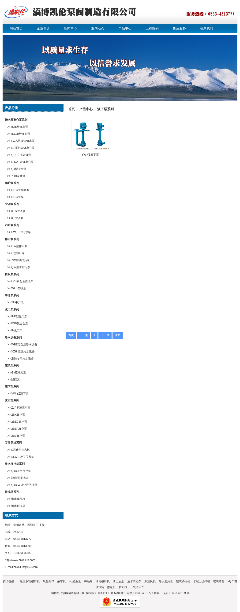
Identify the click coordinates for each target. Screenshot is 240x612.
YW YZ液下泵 (90, 154)
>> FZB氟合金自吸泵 (20, 281)
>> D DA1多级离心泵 (20, 162)
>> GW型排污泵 (17, 246)
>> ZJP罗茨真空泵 (18, 407)
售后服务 (179, 28)
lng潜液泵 (75, 581)
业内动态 (97, 28)
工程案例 (152, 28)
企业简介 (43, 28)
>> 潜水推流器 (16, 506)
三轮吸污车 (137, 587)
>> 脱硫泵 (13, 379)
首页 (71, 109)
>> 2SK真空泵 (16, 414)
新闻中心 (70, 28)
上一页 (83, 335)
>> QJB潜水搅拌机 (19, 471)
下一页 (105, 335)
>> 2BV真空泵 (16, 435)
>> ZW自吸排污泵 (18, 260)
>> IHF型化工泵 (17, 316)
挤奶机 (123, 587)
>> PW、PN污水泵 (19, 232)
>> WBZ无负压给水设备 (22, 344)
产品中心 (124, 28)
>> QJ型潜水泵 (16, 169)
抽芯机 (61, 581)
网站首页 (16, 28)
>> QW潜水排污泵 (18, 267)
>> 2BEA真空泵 (17, 428)
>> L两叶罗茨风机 (18, 449)
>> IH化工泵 (14, 330)
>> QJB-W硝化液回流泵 (22, 485)
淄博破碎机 (103, 581)
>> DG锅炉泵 (15, 197)
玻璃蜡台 (218, 581)
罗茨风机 (150, 581)
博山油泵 (118, 581)
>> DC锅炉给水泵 (18, 190)
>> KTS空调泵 (16, 211)
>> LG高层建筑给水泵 (21, 141)
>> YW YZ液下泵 (18, 393)
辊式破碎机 (183, 581)
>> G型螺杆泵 (16, 253)
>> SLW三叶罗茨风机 (20, 456)
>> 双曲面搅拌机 (17, 478)
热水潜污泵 (166, 581)
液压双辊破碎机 (30, 581)
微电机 (111, 587)
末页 (117, 335)
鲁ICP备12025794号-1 (112, 593)
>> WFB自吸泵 (16, 288)
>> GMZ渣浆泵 (16, 372)
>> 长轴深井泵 (16, 176)
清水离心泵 (134, 581)
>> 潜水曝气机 (16, 499)
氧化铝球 (48, 581)
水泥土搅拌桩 (201, 581)
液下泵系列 (105, 109)
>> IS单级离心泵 (17, 126)
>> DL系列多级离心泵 (21, 148)
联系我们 (206, 28)
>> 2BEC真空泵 (17, 421)
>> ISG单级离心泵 (18, 134)
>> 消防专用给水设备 (20, 358)
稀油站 (88, 581)
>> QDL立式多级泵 (19, 155)
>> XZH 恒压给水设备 (21, 351)
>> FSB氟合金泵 (17, 323)
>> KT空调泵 (15, 218)
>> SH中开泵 (15, 302)
